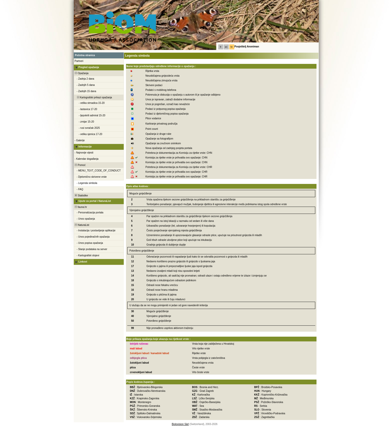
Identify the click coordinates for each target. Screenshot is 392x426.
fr (221, 47)
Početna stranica (85, 55)
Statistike (81, 195)
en (226, 47)
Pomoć (80, 165)
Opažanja (81, 73)
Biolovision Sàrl (180, 424)
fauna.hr (80, 207)
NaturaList (81, 225)
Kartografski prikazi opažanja (93, 97)
